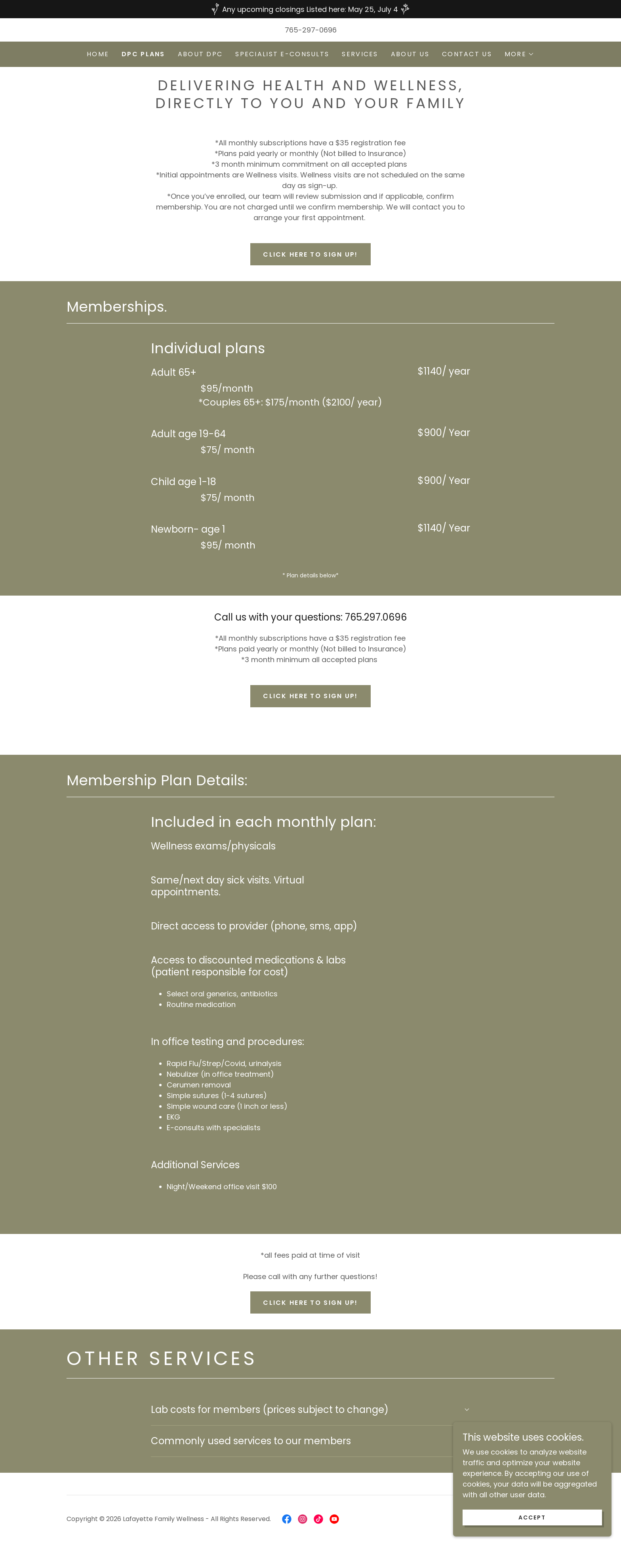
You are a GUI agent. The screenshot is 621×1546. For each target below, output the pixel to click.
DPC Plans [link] (143, 54)
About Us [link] (410, 54)
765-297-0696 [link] (311, 30)
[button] (519, 54)
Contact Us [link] (467, 54)
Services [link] (360, 54)
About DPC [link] (200, 54)
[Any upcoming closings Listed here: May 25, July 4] (310, 9)
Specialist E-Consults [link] (282, 54)
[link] (287, 1519)
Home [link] (98, 54)
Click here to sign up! (310, 254)
